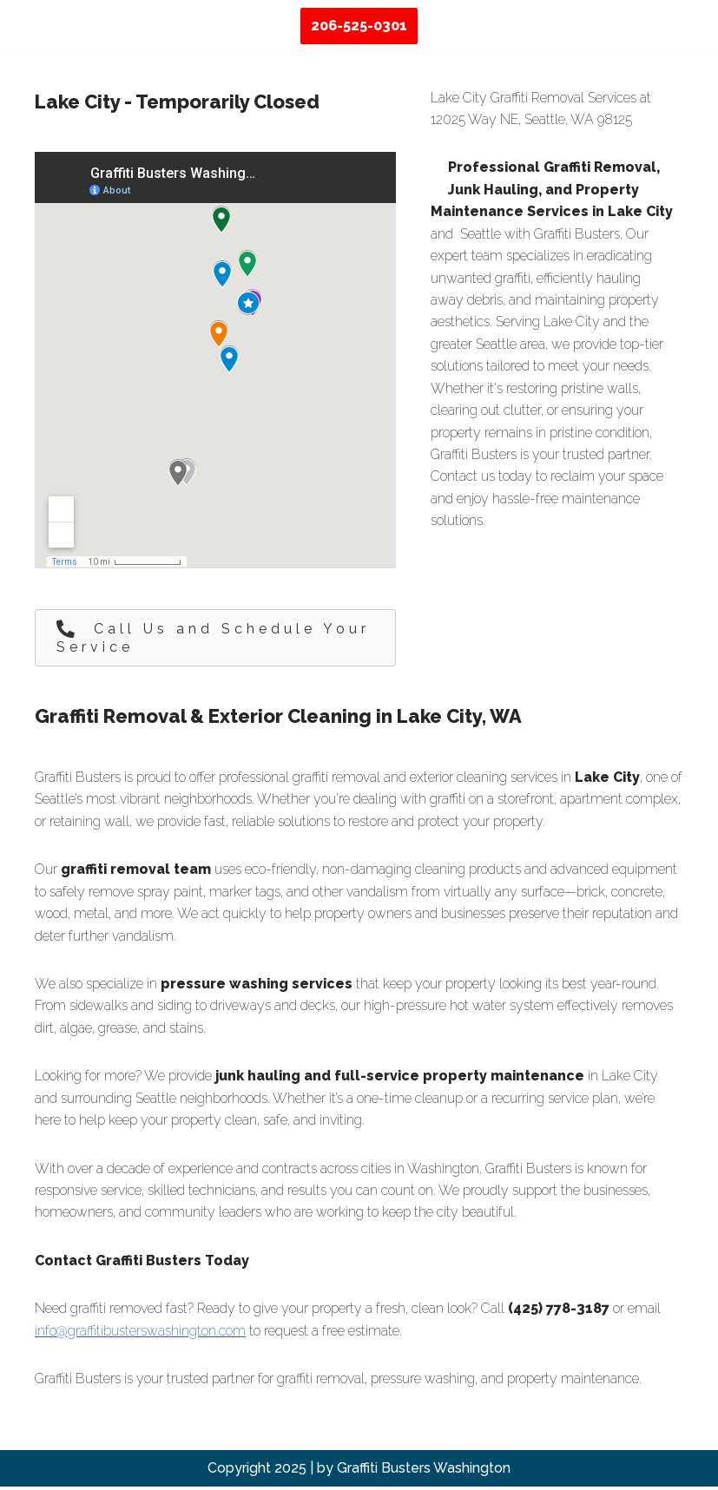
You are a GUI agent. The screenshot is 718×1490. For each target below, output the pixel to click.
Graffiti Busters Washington (424, 1471)
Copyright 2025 (256, 1471)
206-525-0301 (359, 25)
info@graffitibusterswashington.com (140, 1333)
